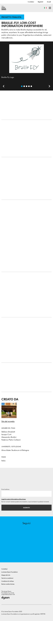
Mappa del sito (5, 575)
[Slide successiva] (48, 86)
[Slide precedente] (2, 86)
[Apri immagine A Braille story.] (24, 86)
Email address (5, 489)
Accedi (49, 2)
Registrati (40, 2)
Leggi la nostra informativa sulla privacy (13, 499)
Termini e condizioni (7, 578)
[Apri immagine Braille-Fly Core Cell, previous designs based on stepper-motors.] (26, 86)
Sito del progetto (8, 421)
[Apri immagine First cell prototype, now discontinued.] (31, 86)
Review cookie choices (7, 584)
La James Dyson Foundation (9, 572)
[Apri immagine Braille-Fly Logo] (22, 86)
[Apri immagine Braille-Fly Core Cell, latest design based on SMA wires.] (29, 86)
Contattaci (31, 2)
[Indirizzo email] (26, 494)
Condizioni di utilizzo (7, 581)
